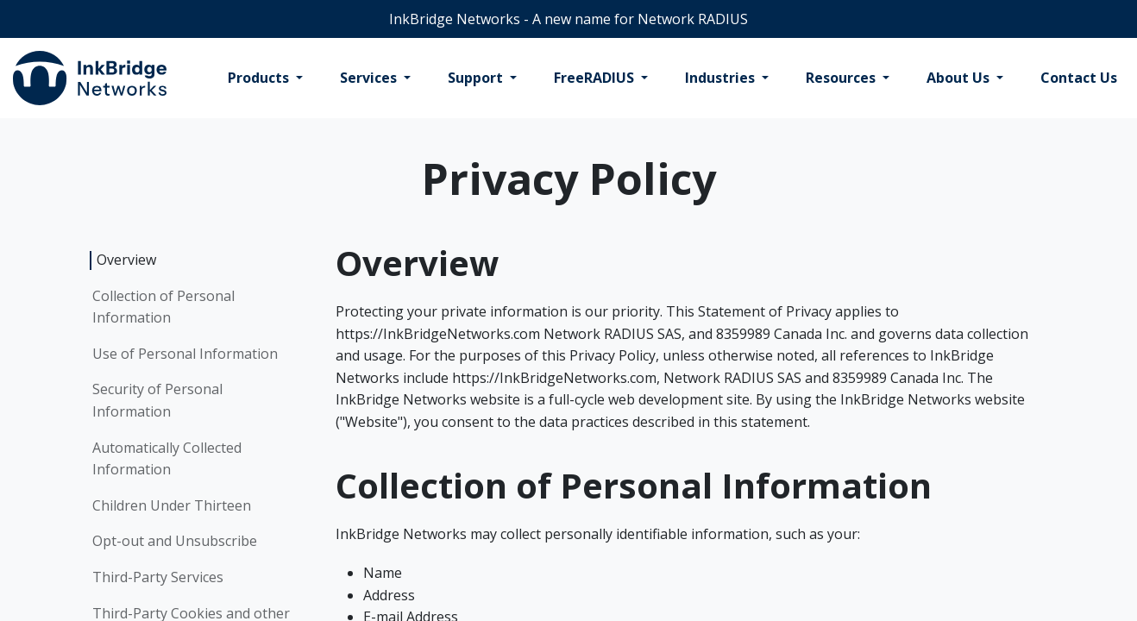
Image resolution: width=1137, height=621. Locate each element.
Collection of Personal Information (163, 307)
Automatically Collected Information (167, 459)
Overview (126, 259)
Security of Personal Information (157, 400)
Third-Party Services (157, 577)
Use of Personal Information (185, 353)
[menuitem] (265, 78)
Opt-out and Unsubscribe (174, 540)
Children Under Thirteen (171, 505)
